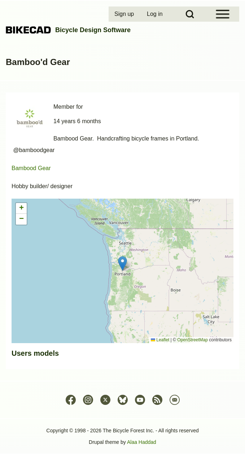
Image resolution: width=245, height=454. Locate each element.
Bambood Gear (31, 168)
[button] (122, 263)
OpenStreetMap (192, 339)
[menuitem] (125, 14)
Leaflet (160, 339)
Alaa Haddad (141, 442)
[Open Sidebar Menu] (222, 14)
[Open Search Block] (190, 14)
